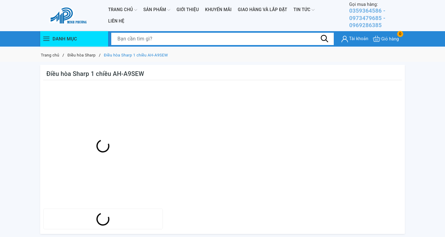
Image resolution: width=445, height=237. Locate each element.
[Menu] (46, 41)
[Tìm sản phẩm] (222, 41)
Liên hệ (116, 22)
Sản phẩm (156, 11)
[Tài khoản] (354, 41)
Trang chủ (122, 11)
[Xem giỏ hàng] (386, 40)
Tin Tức (304, 11)
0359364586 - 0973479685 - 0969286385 (377, 16)
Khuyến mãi (218, 10)
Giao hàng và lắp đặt (262, 10)
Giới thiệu (187, 10)
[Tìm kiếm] (324, 40)
